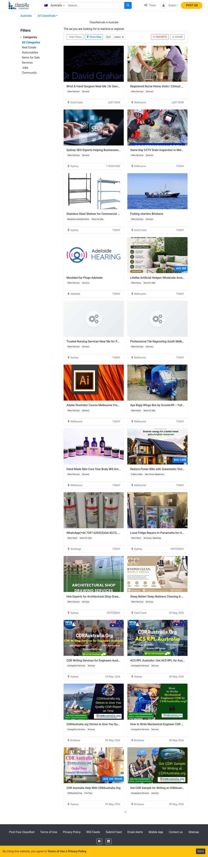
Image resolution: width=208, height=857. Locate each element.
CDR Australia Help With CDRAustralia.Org (93, 788)
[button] (169, 5)
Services (27, 62)
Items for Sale (31, 57)
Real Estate (29, 47)
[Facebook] (99, 841)
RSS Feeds (93, 832)
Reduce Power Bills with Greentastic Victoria (158, 469)
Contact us (176, 832)
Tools (150, 5)
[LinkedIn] (108, 841)
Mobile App (156, 832)
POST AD (192, 5)
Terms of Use (48, 832)
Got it (201, 851)
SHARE (177, 36)
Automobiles (30, 52)
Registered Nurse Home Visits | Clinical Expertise (161, 86)
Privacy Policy (72, 832)
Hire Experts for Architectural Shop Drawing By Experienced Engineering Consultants (120, 596)
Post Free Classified (21, 832)
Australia (26, 15)
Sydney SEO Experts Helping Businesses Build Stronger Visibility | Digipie (113, 150)
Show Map (93, 36)
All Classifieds (47, 15)
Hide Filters (75, 36)
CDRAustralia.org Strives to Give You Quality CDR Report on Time (109, 724)
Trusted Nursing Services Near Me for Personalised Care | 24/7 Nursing (112, 341)
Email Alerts (135, 832)
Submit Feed (114, 832)
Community (29, 72)
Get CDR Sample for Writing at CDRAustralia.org (162, 788)
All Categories (31, 42)
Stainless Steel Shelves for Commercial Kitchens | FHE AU (103, 214)
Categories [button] (28, 37)
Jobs (25, 67)
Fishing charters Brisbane (146, 214)
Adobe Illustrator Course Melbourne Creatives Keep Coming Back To (110, 405)
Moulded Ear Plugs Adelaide (84, 277)
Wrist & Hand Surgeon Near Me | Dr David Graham (98, 86)
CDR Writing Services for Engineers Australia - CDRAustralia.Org (107, 660)
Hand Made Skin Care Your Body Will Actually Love (98, 469)
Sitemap (193, 832)
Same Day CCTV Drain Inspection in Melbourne (160, 150)
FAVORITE (160, 36)
